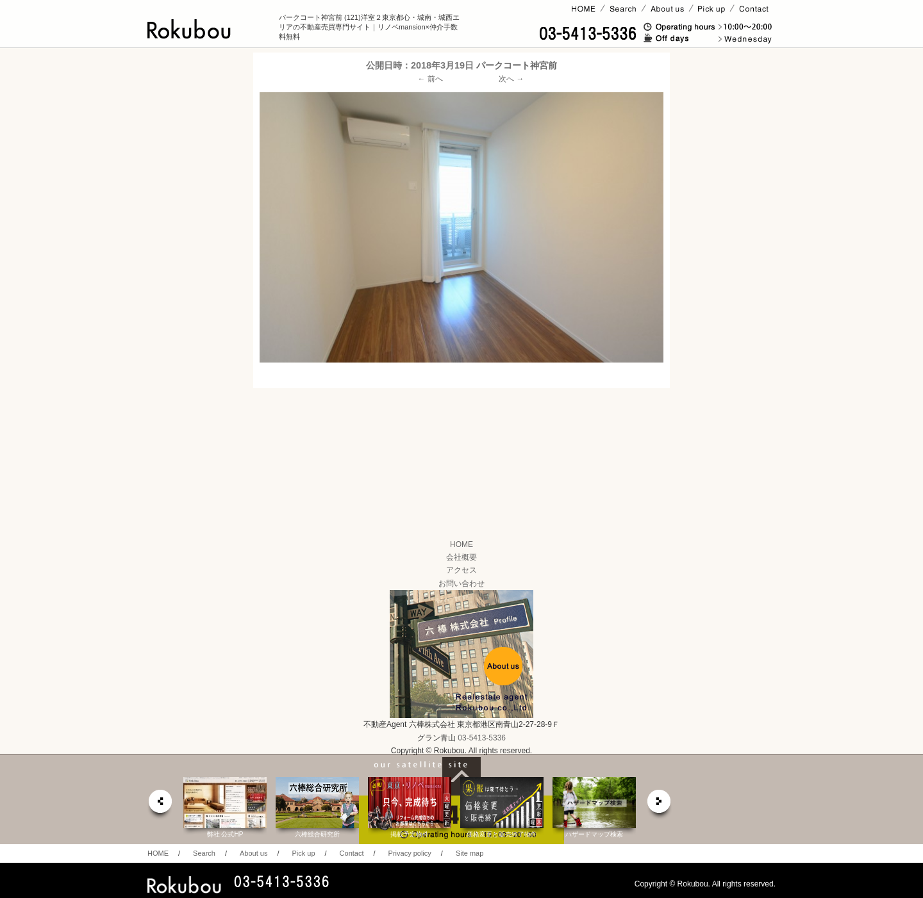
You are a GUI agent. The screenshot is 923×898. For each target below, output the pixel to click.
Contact (352, 853)
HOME (461, 544)
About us (253, 853)
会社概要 (461, 557)
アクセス (461, 570)
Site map (469, 853)
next (659, 805)
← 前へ (430, 78)
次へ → (511, 78)
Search (204, 853)
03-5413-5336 (482, 737)
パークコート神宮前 (516, 65)
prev (159, 805)
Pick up (303, 853)
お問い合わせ (461, 583)
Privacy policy (409, 853)
